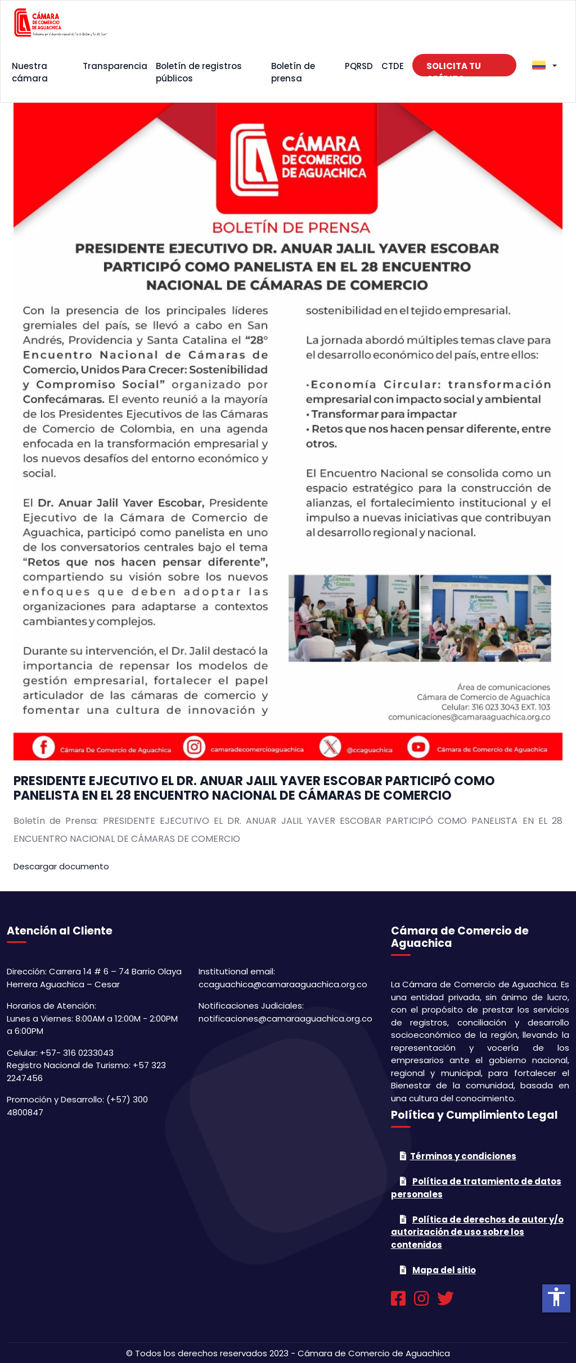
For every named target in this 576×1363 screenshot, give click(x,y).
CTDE (392, 66)
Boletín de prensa (293, 72)
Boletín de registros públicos (199, 72)
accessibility (556, 1296)
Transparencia (115, 66)
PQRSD (359, 66)
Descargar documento (61, 866)
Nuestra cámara (30, 72)
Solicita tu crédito (453, 68)
